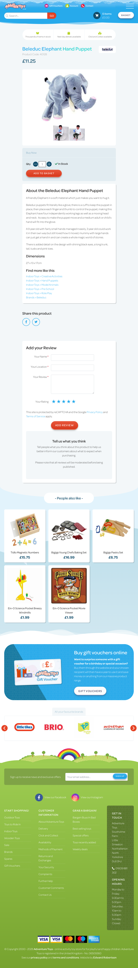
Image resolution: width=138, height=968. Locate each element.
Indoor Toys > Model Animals (42, 284)
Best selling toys (82, 828)
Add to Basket (44, 173)
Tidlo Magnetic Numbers (25, 552)
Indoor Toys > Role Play (39, 293)
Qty (28, 164)
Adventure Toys (43, 949)
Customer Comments (51, 887)
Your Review (40, 376)
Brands (8, 851)
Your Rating (41, 401)
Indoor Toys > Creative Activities (44, 276)
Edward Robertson (104, 957)
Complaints (45, 874)
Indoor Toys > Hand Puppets (42, 280)
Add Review (64, 425)
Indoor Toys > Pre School (40, 289)
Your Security (46, 867)
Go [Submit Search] (52, 15)
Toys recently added (84, 842)
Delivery (43, 828)
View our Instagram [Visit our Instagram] (87, 797)
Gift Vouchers (90, 691)
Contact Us (45, 894)
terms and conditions (66, 957)
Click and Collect (48, 835)
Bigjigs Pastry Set (113, 552)
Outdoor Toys (12, 817)
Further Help (46, 881)
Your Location (39, 366)
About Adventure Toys (51, 821)
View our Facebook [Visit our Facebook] (50, 797)
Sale (6, 845)
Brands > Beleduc (36, 297)
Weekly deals (80, 849)
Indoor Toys (10, 831)
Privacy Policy (95, 412)
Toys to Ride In (12, 824)
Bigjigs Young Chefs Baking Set (69, 552)
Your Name (41, 356)
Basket (126, 15)
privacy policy (39, 957)
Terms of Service (35, 416)
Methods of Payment (51, 849)
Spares (8, 858)
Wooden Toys (12, 838)
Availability (45, 842)
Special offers (81, 835)
